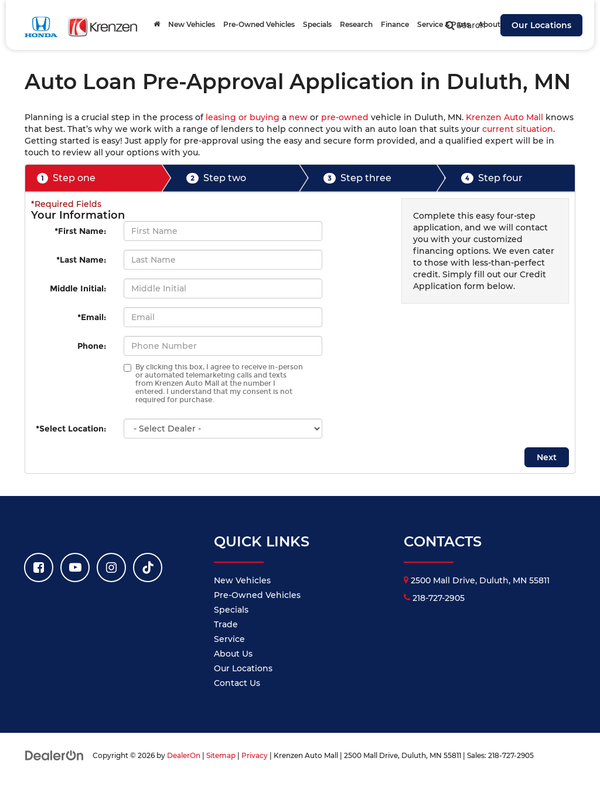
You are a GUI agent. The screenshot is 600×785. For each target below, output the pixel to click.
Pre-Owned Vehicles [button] (259, 24)
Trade (226, 624)
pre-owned (345, 117)
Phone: (91, 346)
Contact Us (237, 683)
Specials (231, 609)
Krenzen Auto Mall (504, 117)
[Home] (156, 24)
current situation (517, 129)
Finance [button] (395, 24)
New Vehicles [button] (191, 24)
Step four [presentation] (492, 178)
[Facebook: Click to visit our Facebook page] (39, 567)
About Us (233, 653)
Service (229, 639)
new (298, 117)
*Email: (91, 317)
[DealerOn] (54, 755)
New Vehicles (242, 580)
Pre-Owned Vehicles (257, 595)
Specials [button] (317, 24)
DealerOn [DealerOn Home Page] (183, 755)
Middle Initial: (78, 288)
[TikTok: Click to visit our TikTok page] (148, 567)
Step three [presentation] (357, 178)
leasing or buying (242, 117)
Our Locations (541, 25)
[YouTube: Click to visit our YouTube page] (75, 567)
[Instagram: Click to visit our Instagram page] (111, 567)
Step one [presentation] (66, 178)
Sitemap (221, 755)
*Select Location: (71, 428)
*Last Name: (81, 259)
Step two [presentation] (216, 178)
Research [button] (356, 24)
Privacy (254, 755)
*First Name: (80, 231)
